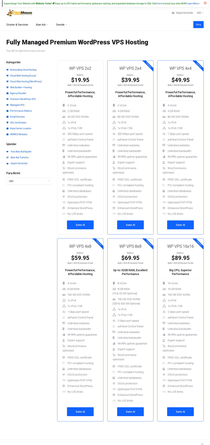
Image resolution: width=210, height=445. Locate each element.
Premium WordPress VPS (21, 99)
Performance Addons (19, 111)
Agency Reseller (16, 93)
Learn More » (193, 3)
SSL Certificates (16, 122)
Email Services (16, 116)
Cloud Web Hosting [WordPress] (24, 81)
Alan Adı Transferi (18, 157)
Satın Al (80, 224)
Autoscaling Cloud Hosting (21, 70)
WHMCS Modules (17, 134)
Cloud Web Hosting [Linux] (21, 75)
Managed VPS (15, 105)
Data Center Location (19, 128)
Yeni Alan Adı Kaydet (19, 151)
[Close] (205, 3)
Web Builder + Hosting (19, 87)
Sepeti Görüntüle (17, 163)
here (159, 3)
